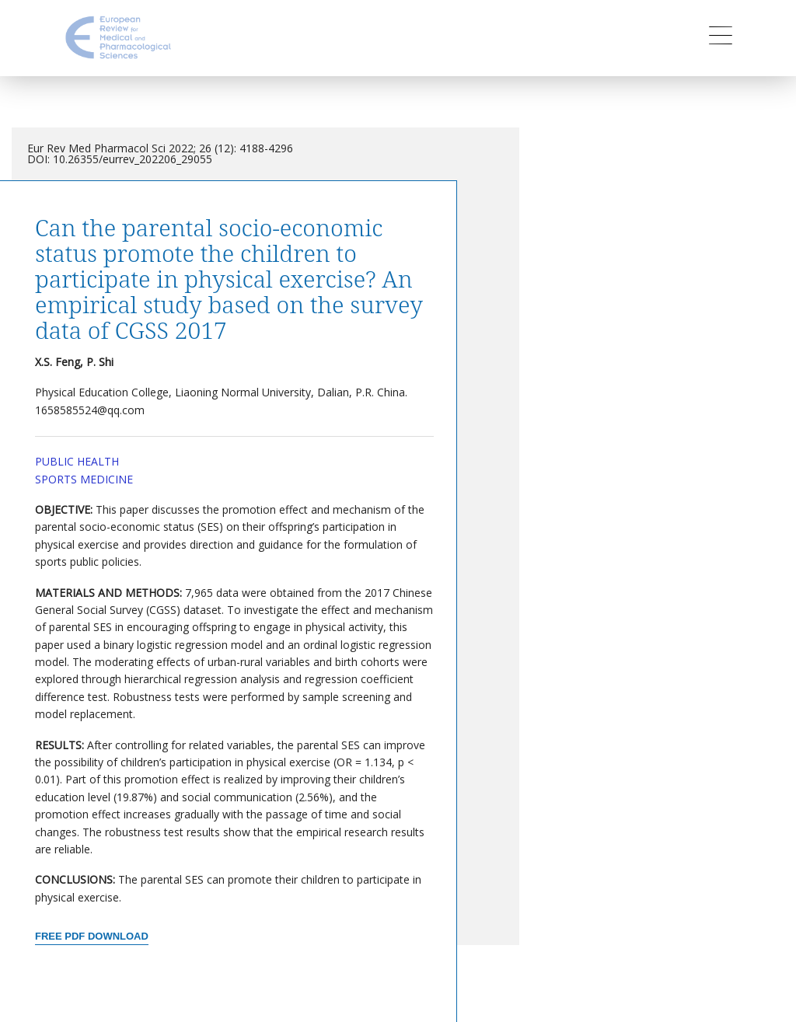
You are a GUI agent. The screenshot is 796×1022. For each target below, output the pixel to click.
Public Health (77, 461)
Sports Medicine (84, 479)
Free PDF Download (91, 936)
